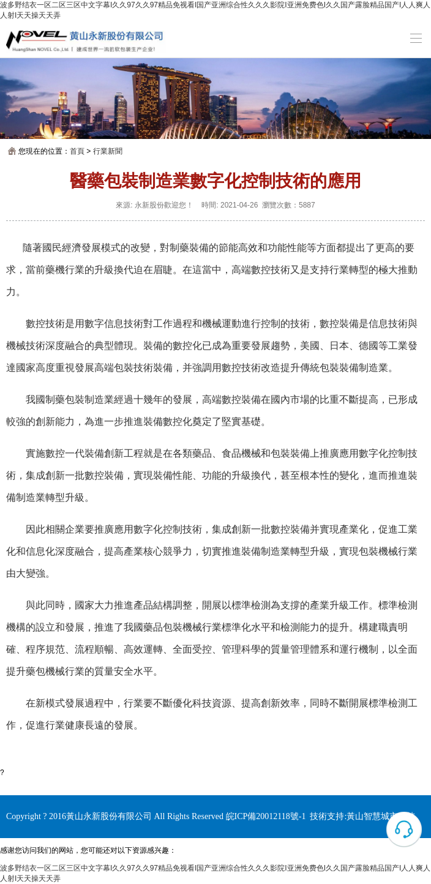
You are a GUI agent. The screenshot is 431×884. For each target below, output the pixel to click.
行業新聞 (107, 151)
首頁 (77, 151)
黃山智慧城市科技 (381, 816)
